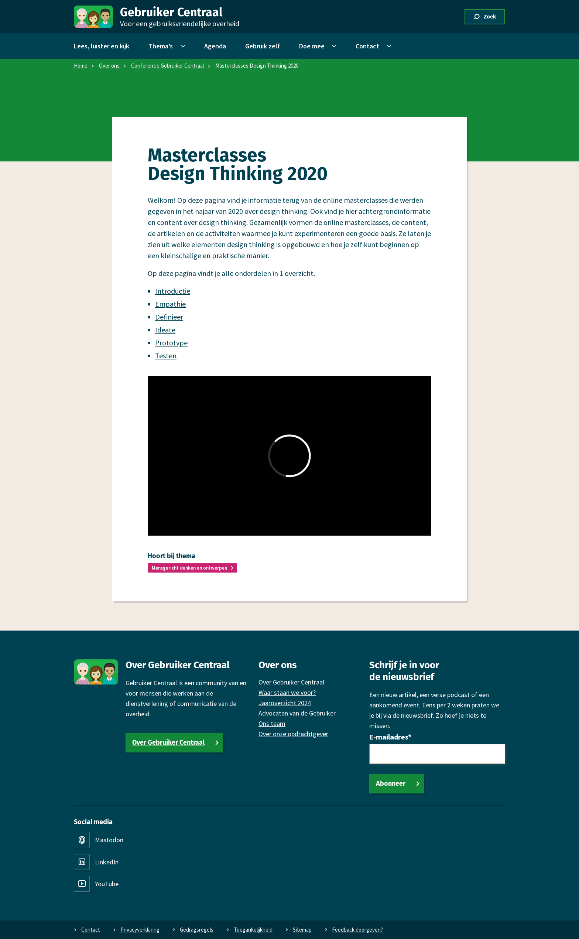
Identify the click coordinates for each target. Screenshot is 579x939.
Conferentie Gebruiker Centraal (167, 65)
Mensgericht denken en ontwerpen (189, 568)
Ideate (165, 329)
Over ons (109, 65)
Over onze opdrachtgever (293, 734)
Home (81, 65)
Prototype (171, 342)
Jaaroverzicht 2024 (284, 703)
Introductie (172, 291)
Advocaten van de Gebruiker (297, 713)
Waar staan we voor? (287, 692)
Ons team (271, 723)
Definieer (169, 316)
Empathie (170, 303)
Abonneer (390, 783)
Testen (166, 355)
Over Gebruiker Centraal (168, 742)
